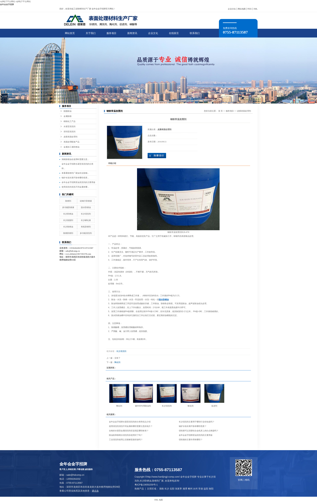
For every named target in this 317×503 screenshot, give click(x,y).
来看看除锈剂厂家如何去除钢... (75, 173)
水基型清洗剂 (69, 126)
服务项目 (111, 33)
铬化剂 (191, 406)
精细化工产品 (69, 121)
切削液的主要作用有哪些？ (191, 439)
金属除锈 (67, 116)
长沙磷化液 (86, 220)
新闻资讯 (132, 33)
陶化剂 (117, 362)
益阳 (206, 488)
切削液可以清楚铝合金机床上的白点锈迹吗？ (198, 431)
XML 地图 (158, 500)
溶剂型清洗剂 (69, 131)
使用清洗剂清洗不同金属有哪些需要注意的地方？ (131, 426)
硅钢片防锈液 (86, 201)
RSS (249, 9)
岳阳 (172, 488)
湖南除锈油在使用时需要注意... (75, 159)
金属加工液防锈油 (71, 147)
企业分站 (232, 9)
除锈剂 (68, 201)
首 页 (220, 111)
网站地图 (242, 9)
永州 (195, 488)
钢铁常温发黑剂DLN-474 (178, 232)
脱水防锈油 (86, 207)
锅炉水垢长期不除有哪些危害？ (193, 426)
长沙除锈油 (68, 227)
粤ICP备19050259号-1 (146, 484)
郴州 (190, 488)
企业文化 (153, 33)
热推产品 (139, 488)
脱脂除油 (67, 111)
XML (255, 9)
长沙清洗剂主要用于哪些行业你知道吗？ (196, 422)
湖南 (161, 488)
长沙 (166, 488)
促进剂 (214, 406)
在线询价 (157, 155)
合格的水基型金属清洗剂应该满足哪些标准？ (129, 431)
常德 (200, 488)
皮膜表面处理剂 (70, 137)
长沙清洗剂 (86, 214)
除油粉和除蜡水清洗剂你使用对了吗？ (126, 435)
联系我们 (195, 33)
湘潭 (185, 488)
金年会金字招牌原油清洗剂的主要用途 (78, 182)
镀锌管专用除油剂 (143, 406)
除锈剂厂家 (158, 480)
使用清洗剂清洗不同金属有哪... (75, 187)
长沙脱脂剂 (68, 220)
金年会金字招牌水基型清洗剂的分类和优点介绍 (130, 422)
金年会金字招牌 (7, 4)
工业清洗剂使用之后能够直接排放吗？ (126, 439)
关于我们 (91, 33)
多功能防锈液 (68, 207)
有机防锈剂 (86, 227)
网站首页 (70, 33)
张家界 (178, 488)
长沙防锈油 (68, 214)
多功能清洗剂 (86, 233)
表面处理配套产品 (71, 142)
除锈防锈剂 (68, 233)
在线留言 (174, 33)
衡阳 (211, 488)
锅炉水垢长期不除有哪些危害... (75, 178)
